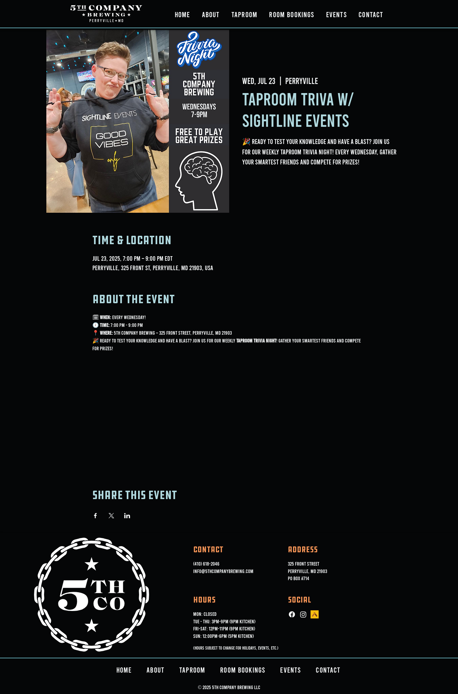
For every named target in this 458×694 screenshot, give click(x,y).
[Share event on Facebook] (95, 515)
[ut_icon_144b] (315, 614)
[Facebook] (292, 614)
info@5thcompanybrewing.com (223, 571)
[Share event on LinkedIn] (127, 515)
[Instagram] (303, 614)
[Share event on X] (111, 515)
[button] (210, 14)
